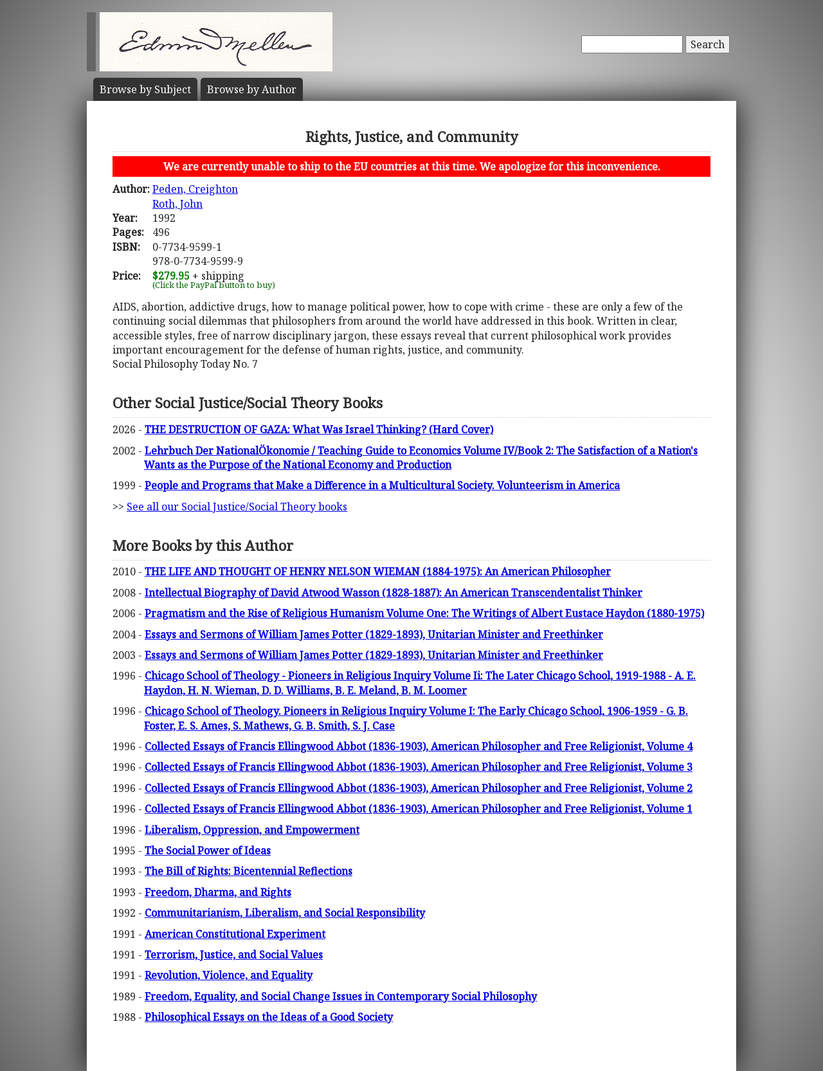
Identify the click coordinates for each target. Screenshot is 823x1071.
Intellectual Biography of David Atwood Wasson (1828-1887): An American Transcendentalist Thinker (393, 593)
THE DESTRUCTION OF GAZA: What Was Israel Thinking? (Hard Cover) (319, 429)
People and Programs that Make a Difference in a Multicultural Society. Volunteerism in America (382, 485)
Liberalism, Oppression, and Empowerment (252, 830)
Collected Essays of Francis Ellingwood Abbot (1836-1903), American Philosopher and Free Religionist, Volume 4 (418, 746)
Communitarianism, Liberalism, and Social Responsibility (285, 913)
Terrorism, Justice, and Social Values (234, 955)
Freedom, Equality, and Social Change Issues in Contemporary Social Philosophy (341, 996)
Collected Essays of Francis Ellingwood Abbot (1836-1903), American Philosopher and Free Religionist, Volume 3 (418, 767)
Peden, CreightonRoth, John (195, 196)
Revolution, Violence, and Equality (228, 975)
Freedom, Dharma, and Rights (218, 892)
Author (251, 89)
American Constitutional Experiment (235, 934)
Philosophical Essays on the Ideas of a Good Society (269, 1017)
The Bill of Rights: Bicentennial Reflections (248, 871)
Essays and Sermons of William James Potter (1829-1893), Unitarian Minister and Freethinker (374, 634)
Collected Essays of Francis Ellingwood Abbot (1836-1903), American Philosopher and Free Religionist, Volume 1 (418, 809)
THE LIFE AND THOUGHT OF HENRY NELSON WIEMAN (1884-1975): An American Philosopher (378, 571)
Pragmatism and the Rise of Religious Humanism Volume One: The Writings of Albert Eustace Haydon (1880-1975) (424, 613)
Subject (145, 89)
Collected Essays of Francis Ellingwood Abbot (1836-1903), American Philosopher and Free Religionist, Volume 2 (418, 788)
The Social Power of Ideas (208, 850)
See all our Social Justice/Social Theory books (237, 507)
